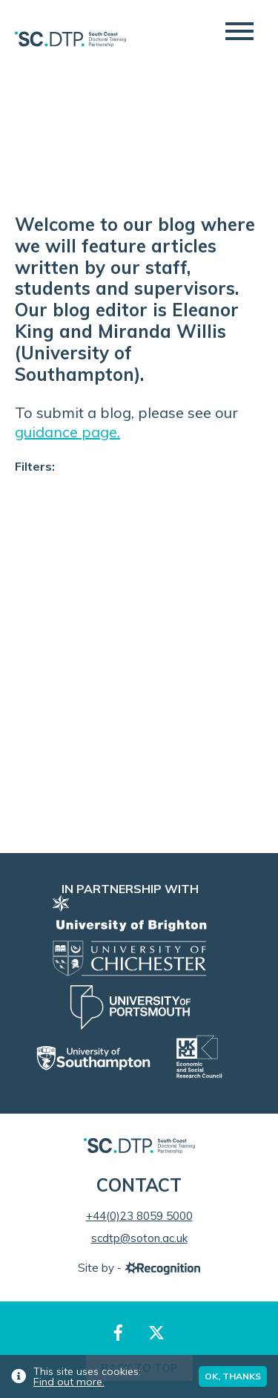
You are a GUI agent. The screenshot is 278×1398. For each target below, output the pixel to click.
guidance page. (67, 431)
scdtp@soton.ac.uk (139, 1238)
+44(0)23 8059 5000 (139, 1216)
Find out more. (69, 1381)
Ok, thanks (233, 1376)
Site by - (139, 1268)
